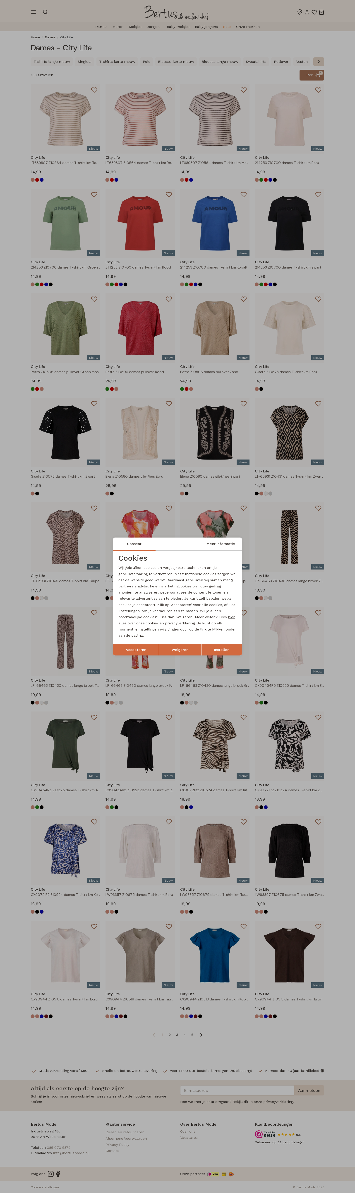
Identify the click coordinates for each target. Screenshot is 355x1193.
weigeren (180, 650)
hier (231, 617)
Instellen (221, 650)
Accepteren (136, 650)
